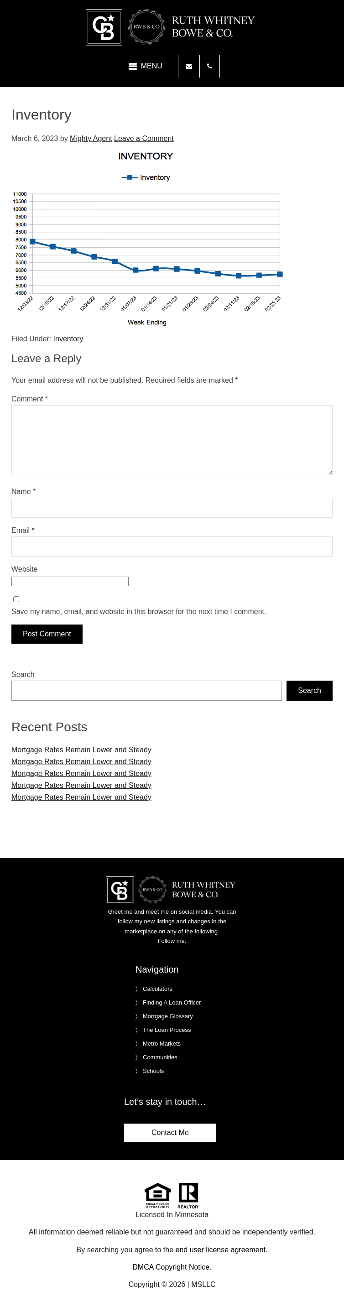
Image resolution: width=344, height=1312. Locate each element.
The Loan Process (167, 1029)
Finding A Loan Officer (172, 1002)
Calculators (157, 988)
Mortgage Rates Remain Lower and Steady (81, 750)
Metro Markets (162, 1043)
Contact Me (170, 1132)
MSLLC (203, 1284)
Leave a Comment (144, 138)
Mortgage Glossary (168, 1016)
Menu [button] (151, 66)
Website (24, 569)
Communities (160, 1057)
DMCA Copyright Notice (170, 1267)
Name (23, 491)
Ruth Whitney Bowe (172, 27)
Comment (29, 399)
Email (23, 530)
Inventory (68, 339)
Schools (153, 1070)
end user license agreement (221, 1250)
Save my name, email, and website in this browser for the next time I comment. (138, 611)
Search (23, 674)
